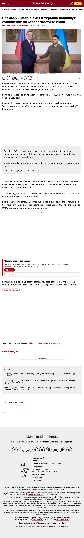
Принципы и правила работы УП (44, 472)
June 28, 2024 (33, 170)
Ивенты (44, 9)
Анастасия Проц (22, 26)
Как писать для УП (39, 474)
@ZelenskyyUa (21, 151)
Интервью (35, 9)
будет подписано (67, 205)
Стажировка (37, 477)
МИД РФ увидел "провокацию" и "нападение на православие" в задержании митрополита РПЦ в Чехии (39, 389)
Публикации (16, 9)
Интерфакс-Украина (35, 495)
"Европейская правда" (24, 95)
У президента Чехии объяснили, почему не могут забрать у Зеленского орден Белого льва (40, 375)
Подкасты (53, 9)
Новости (5, 9)
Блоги (74, 9)
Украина (15, 290)
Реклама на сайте (39, 458)
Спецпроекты (64, 9)
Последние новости (13, 402)
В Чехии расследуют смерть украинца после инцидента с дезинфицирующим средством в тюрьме (40, 382)
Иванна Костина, (9, 26)
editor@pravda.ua (62, 520)
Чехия (6, 290)
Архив (80, 9)
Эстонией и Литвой (67, 284)
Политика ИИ (37, 466)
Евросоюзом (50, 284)
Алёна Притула (37, 520)
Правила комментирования (49, 343)
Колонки (26, 9)
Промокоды (37, 480)
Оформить (9, 270)
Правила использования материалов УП (48, 463)
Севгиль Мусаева (63, 518)
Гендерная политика (40, 469)
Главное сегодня (10, 352)
